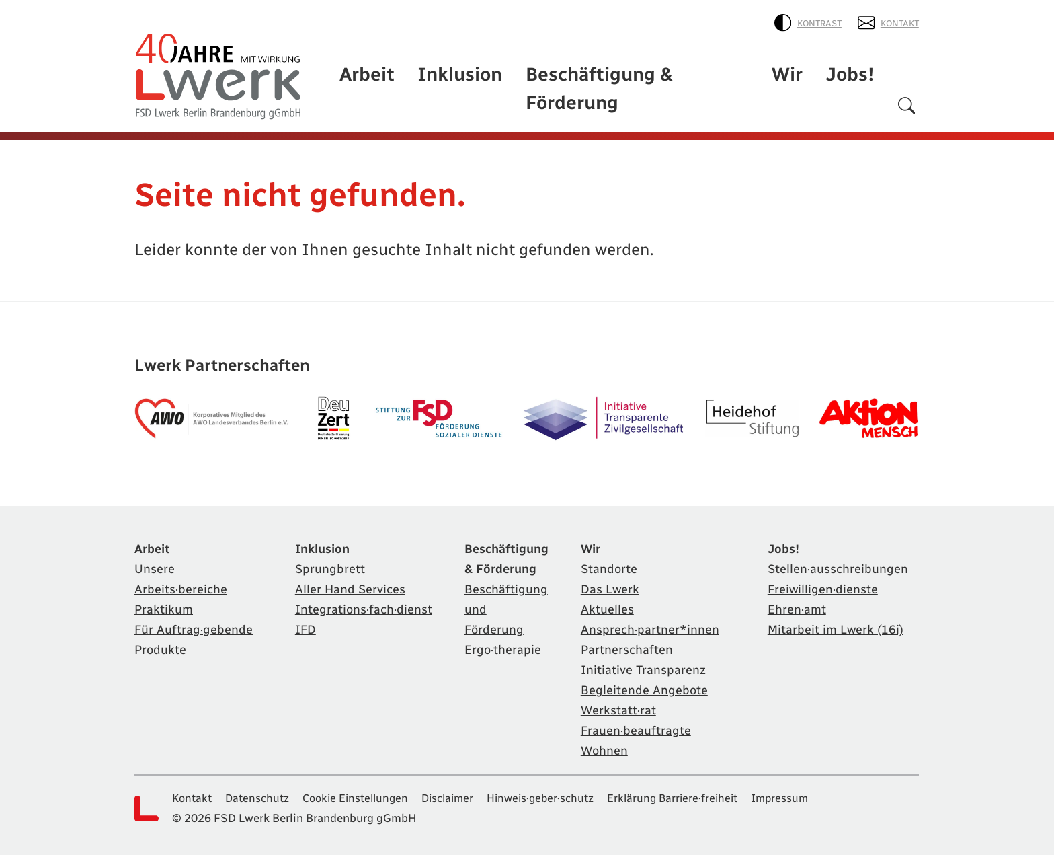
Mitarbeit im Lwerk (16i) (840, 626)
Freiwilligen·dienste (825, 585)
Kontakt (889, 20)
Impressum (813, 794)
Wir (803, 103)
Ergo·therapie (496, 626)
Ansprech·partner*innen (654, 626)
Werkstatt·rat (620, 706)
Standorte (610, 565)
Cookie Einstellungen (365, 794)
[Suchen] (907, 105)
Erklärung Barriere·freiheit (701, 794)
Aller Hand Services (333, 585)
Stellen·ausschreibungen (842, 565)
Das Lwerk (611, 585)
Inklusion (521, 103)
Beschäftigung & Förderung (673, 103)
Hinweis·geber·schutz (562, 794)
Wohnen (605, 747)
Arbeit (444, 103)
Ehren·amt (798, 605)
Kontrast (812, 20)
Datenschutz (262, 794)
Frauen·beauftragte (639, 726)
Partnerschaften (629, 646)
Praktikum (166, 605)
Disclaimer (464, 794)
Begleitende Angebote (648, 686)
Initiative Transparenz (647, 666)
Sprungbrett (312, 565)
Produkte (163, 666)
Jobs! (856, 103)
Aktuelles (608, 605)
